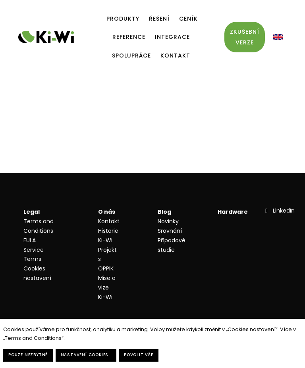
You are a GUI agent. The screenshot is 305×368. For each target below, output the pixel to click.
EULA (29, 240)
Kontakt (109, 221)
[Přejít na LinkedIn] (279, 210)
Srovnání (170, 231)
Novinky (168, 221)
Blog (164, 212)
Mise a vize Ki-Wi (107, 287)
